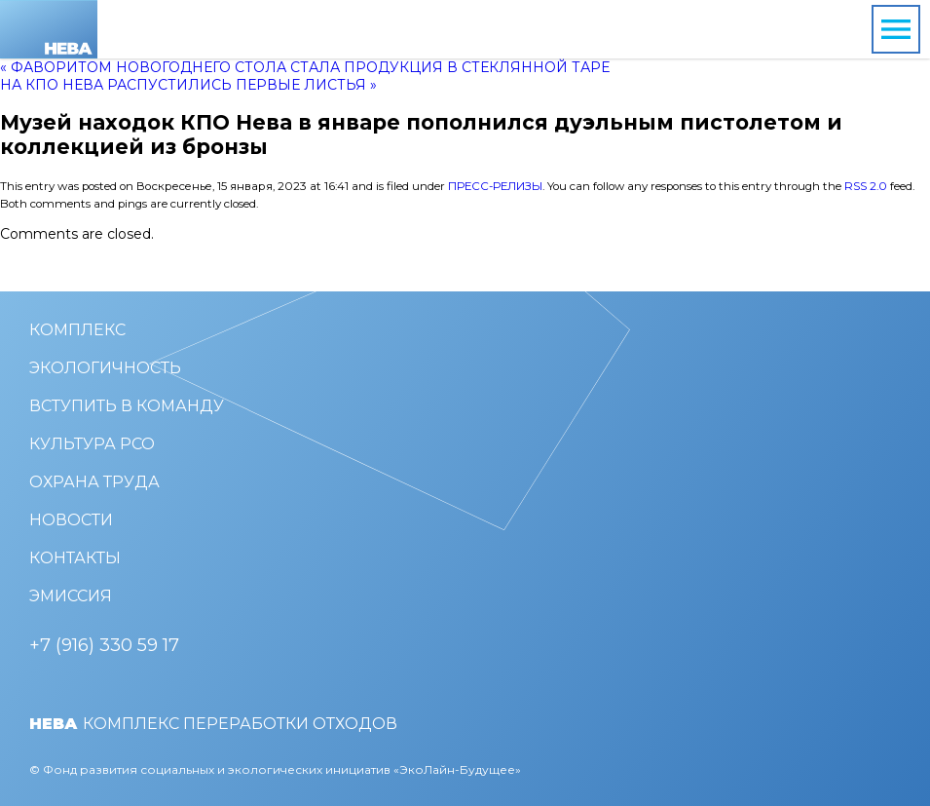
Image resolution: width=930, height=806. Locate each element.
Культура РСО (92, 444)
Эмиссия (70, 596)
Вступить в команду (126, 406)
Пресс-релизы (495, 186)
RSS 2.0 (865, 186)
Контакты (75, 558)
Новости (71, 520)
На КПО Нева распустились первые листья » (188, 85)
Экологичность (105, 368)
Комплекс (77, 330)
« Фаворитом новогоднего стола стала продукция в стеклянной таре (305, 67)
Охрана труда (94, 482)
